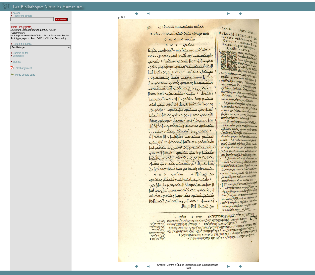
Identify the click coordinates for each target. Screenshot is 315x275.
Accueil (16, 13)
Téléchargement (23, 68)
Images (16, 61)
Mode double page (25, 74)
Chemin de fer (20, 53)
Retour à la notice (22, 44)
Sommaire (18, 55)
